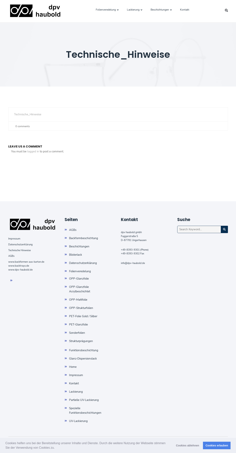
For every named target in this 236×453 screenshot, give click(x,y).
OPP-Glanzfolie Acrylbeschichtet (79, 289)
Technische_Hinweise (27, 114)
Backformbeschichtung (83, 238)
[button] (56, 448)
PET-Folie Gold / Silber (83, 316)
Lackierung (133, 9)
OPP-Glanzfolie (79, 278)
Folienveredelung (106, 9)
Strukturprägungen (81, 341)
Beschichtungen (160, 9)
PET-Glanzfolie (78, 324)
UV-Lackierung (78, 421)
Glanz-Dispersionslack (83, 358)
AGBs (11, 256)
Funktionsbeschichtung (83, 350)
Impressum (14, 238)
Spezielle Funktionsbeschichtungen (85, 410)
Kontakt (184, 9)
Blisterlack (75, 255)
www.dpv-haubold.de (20, 269)
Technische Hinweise (19, 250)
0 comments (22, 126)
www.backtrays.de (18, 266)
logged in (33, 151)
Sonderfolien (77, 333)
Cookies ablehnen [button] (187, 445)
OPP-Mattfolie (78, 300)
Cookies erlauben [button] (217, 445)
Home (73, 367)
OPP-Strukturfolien (81, 308)
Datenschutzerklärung (20, 244)
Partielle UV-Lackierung (84, 400)
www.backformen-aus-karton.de (26, 262)
